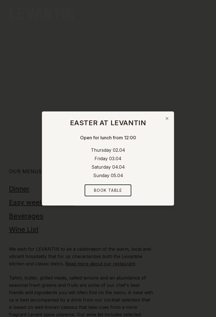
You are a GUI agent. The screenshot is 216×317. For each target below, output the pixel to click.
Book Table (108, 190)
